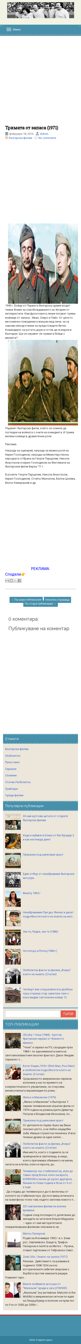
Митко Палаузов (34, 1233)
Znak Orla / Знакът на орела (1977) (45, 1256)
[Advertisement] (40, 82)
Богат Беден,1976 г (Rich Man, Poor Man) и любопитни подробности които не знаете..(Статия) (49, 1070)
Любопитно (13, 755)
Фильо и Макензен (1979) (39, 1097)
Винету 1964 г (31, 893)
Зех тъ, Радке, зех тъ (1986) (40, 931)
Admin (44, 133)
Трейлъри (11, 788)
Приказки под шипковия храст (43, 854)
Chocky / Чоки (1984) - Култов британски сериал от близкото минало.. (43, 1038)
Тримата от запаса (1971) (31, 127)
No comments (47, 138)
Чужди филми (14, 795)
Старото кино (44, 1339)
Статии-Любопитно (18, 782)
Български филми (20, 138)
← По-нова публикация (26, 599)
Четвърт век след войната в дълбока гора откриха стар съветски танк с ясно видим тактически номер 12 (48, 993)
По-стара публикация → (40, 603)
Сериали (10, 769)
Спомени (11, 775)
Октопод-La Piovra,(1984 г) (40, 950)
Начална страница (57, 599)
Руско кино (12, 762)
